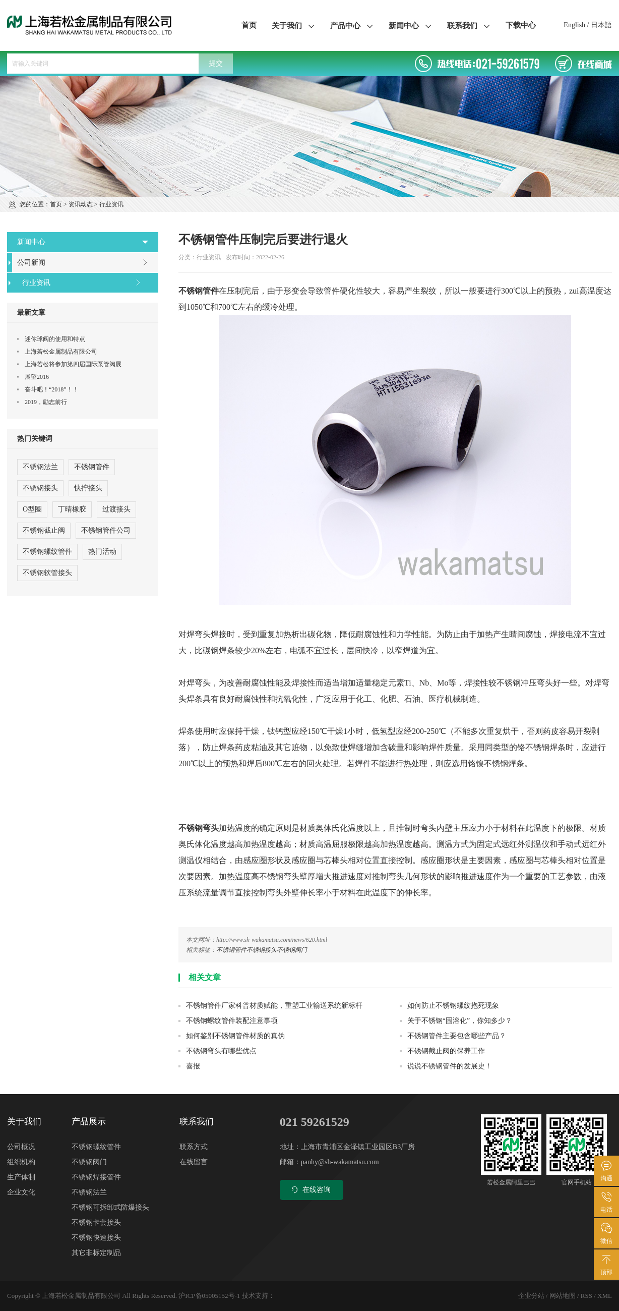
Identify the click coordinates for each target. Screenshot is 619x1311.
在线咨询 (310, 1190)
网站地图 (562, 1295)
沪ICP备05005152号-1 (209, 1295)
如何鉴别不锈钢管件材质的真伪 (235, 1036)
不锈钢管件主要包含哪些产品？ (456, 1036)
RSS (586, 1295)
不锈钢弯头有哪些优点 (221, 1051)
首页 (249, 25)
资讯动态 (81, 204)
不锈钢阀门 (292, 949)
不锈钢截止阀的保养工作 (446, 1051)
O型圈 (32, 509)
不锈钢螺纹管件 (47, 551)
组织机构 (21, 1162)
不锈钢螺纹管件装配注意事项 (232, 1020)
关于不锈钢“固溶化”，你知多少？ (459, 1020)
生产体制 (21, 1177)
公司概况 (21, 1147)
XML (604, 1295)
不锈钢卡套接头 (96, 1222)
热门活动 (102, 551)
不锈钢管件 (231, 949)
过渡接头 (116, 509)
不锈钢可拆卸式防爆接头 (110, 1207)
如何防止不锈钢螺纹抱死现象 (453, 1005)
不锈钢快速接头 (96, 1237)
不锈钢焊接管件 (96, 1177)
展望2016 (37, 376)
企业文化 (21, 1192)
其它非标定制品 (96, 1253)
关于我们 (293, 25)
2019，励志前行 (46, 402)
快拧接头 (88, 488)
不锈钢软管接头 (47, 573)
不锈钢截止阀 (44, 530)
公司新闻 (82, 262)
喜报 (193, 1066)
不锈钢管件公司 (106, 530)
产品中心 (352, 25)
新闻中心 (410, 25)
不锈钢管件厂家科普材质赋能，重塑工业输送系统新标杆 (274, 1005)
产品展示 (89, 1121)
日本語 (601, 25)
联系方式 (193, 1147)
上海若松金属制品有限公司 (61, 351)
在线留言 (193, 1162)
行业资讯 (111, 204)
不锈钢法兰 (40, 467)
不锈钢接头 (261, 949)
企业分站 (531, 1295)
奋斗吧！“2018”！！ (52, 389)
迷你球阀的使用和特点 (55, 339)
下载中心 (521, 25)
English (574, 25)
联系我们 (468, 25)
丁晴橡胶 (72, 509)
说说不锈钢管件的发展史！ (449, 1066)
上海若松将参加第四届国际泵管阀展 (73, 364)
